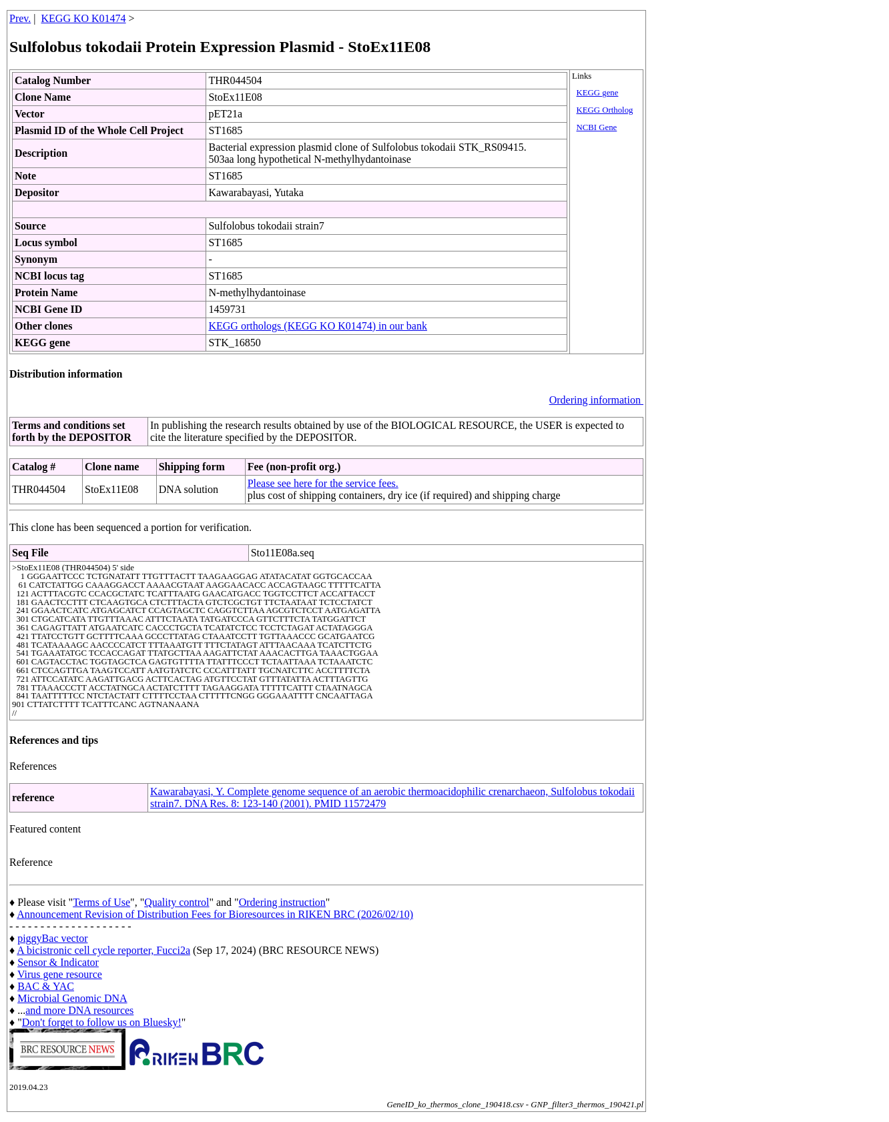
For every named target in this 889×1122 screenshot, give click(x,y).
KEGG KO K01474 (83, 18)
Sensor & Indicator (58, 962)
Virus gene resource (59, 974)
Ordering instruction (282, 902)
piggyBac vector (52, 938)
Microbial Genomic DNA (72, 998)
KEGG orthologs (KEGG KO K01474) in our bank (317, 326)
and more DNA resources (79, 1010)
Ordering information (596, 400)
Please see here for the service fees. (323, 483)
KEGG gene (598, 92)
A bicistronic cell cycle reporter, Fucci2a (103, 950)
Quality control (176, 902)
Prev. (20, 18)
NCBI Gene (597, 127)
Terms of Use (101, 902)
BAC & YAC (45, 986)
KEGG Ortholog (605, 110)
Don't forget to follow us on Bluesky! (102, 1022)
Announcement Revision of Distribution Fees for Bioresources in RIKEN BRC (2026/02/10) (215, 914)
